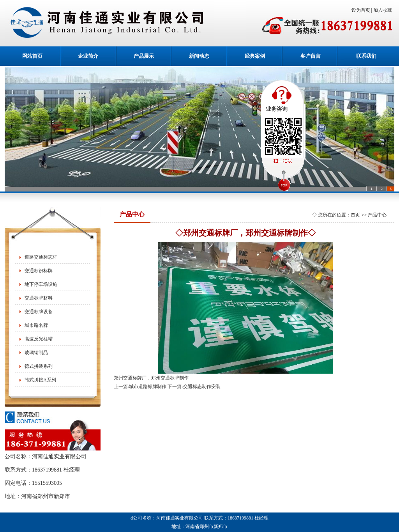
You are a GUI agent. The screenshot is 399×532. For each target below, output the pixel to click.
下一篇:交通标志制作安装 (194, 386)
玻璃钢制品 (36, 352)
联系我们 (366, 56)
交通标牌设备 (39, 311)
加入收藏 (383, 10)
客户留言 (310, 56)
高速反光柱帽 (39, 339)
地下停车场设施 (41, 284)
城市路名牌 (36, 325)
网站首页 (32, 56)
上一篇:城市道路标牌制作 (140, 386)
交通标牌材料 (39, 298)
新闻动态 (199, 56)
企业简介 (88, 56)
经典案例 (255, 56)
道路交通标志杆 (41, 257)
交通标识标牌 (39, 270)
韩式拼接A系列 (40, 380)
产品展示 (144, 56)
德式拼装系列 (39, 366)
